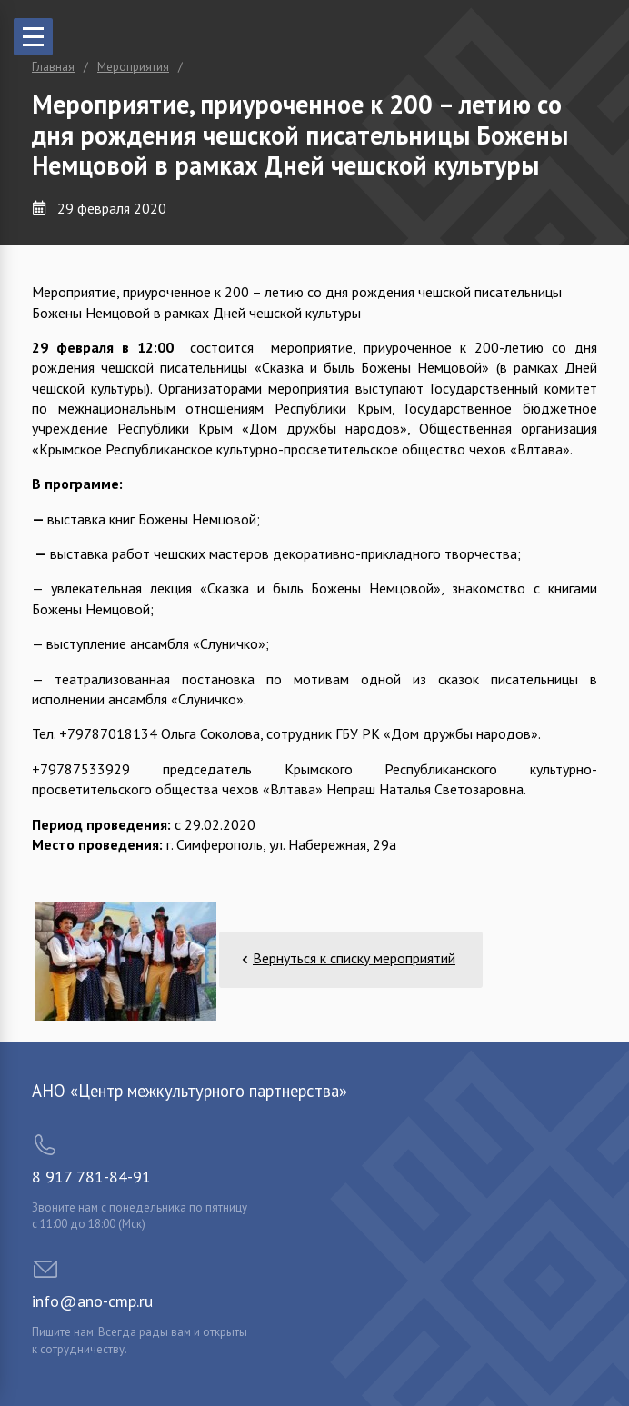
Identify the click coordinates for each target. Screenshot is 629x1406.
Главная (53, 67)
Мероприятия (133, 67)
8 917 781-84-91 (91, 1176)
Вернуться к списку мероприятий (354, 958)
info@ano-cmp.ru (92, 1301)
